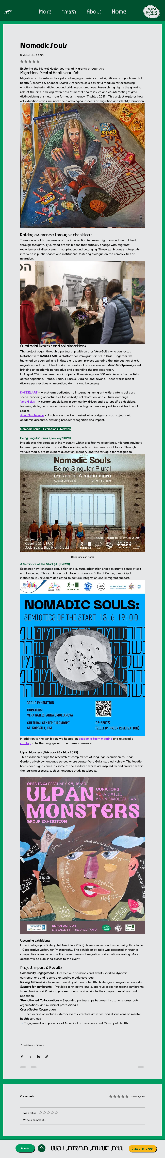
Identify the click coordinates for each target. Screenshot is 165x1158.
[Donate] (25, 1148)
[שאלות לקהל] (143, 1148)
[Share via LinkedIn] (38, 1056)
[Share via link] (46, 1056)
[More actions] (143, 37)
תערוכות (40, 1045)
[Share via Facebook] (21, 1056)
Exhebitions (27, 1045)
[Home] (41, 1148)
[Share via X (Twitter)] (30, 1056)
